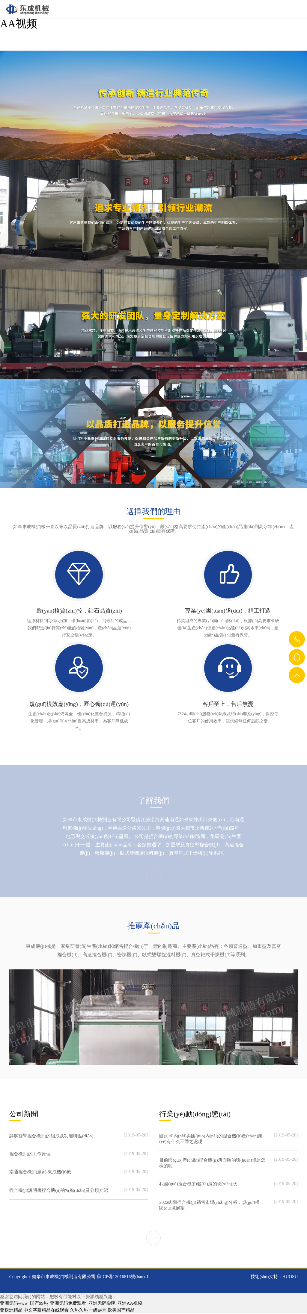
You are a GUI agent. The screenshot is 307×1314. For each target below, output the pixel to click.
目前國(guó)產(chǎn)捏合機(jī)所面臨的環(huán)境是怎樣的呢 (212, 1163)
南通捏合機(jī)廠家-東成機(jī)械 (40, 1172)
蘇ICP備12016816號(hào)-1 (123, 1276)
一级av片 (97, 1310)
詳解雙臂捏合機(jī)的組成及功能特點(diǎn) (51, 1136)
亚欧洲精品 (11, 1310)
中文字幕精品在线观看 (46, 1310)
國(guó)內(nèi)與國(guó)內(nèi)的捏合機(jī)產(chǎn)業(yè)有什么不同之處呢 (211, 1139)
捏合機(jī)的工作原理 (30, 1154)
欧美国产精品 (121, 1310)
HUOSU (290, 1276)
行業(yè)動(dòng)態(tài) (196, 1114)
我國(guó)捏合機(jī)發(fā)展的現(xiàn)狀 (198, 1184)
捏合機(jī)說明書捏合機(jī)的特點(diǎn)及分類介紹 (58, 1190)
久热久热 (79, 1310)
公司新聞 (24, 1114)
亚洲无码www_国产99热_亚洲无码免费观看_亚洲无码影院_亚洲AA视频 (71, 1303)
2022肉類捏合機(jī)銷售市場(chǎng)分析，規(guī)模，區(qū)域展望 (211, 1205)
